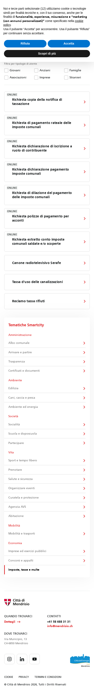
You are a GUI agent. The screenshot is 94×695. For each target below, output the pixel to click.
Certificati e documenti (24, 371)
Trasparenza (16, 361)
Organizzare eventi (21, 488)
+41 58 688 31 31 (59, 622)
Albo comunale (19, 343)
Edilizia (13, 388)
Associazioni (18, 77)
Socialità (14, 424)
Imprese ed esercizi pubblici (27, 551)
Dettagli (12, 622)
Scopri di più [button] (47, 53)
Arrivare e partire (20, 352)
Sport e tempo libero (22, 461)
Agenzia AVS (17, 507)
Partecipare (16, 443)
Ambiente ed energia (23, 407)
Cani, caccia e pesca (21, 398)
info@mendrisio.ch (60, 626)
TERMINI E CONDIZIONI (48, 677)
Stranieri (75, 77)
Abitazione (16, 516)
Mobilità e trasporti (21, 534)
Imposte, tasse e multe (23, 570)
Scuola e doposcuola (22, 434)
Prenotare (15, 470)
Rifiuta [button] (25, 43)
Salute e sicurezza (20, 479)
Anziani (45, 70)
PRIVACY (24, 677)
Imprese (45, 77)
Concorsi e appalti (20, 560)
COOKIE (8, 677)
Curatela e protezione (23, 498)
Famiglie (75, 70)
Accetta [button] (68, 43)
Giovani (15, 70)
